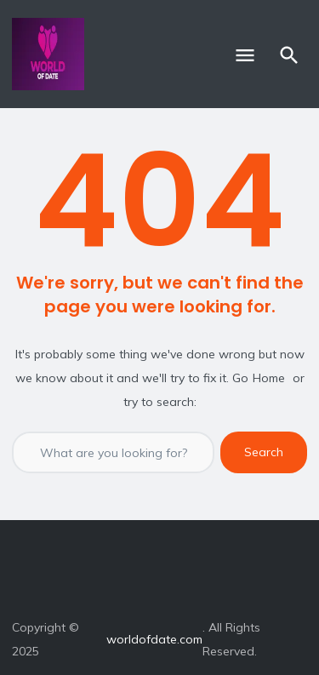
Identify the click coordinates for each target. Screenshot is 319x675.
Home (269, 378)
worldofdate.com (154, 639)
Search (263, 452)
